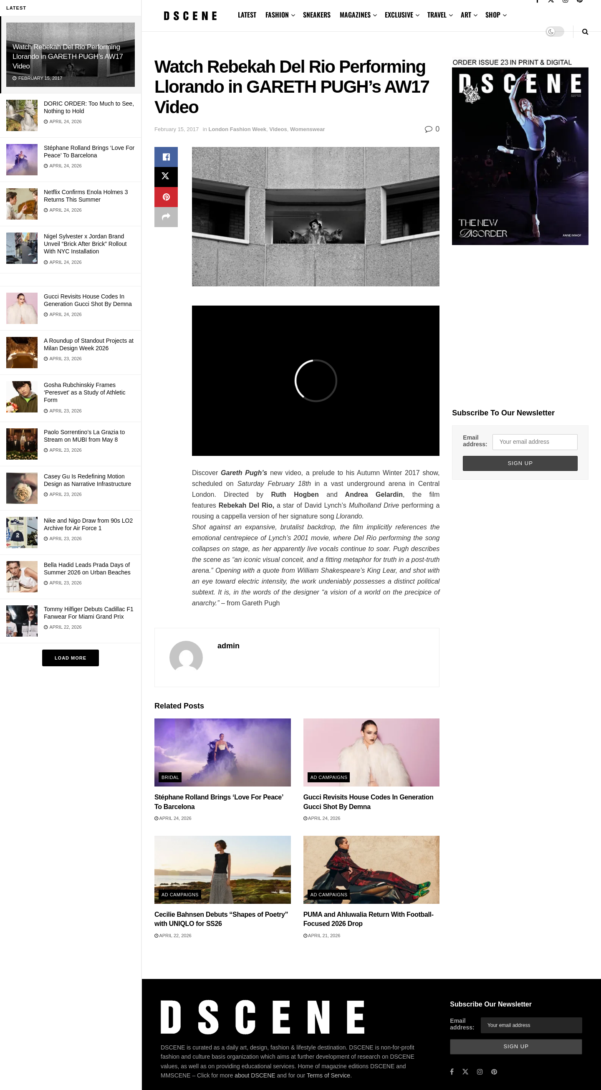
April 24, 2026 (173, 818)
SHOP (492, 15)
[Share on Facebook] (166, 157)
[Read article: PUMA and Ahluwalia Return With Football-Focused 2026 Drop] (371, 870)
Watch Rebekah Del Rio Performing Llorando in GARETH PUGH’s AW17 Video (68, 56)
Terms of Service (328, 1075)
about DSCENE (255, 1075)
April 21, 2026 (322, 935)
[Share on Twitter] (166, 177)
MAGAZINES (355, 15)
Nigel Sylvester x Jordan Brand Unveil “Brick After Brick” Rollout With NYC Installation (85, 244)
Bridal (170, 777)
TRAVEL (437, 15)
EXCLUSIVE (399, 15)
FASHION (277, 15)
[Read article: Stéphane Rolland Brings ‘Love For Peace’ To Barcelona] (222, 752)
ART (466, 15)
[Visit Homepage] (190, 15)
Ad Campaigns (329, 777)
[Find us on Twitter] (465, 1072)
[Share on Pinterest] (166, 197)
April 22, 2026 (173, 935)
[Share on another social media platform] (166, 217)
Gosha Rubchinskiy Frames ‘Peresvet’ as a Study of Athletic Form (85, 392)
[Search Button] (585, 31)
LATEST (247, 15)
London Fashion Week (237, 129)
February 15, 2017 (176, 129)
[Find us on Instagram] (480, 1072)
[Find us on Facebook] (452, 1072)
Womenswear (307, 129)
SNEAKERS (317, 15)
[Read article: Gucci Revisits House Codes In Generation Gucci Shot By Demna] (371, 752)
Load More (70, 657)
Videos (278, 129)
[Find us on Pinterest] (494, 1072)
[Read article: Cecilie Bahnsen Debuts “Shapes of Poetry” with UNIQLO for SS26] (222, 870)
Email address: (475, 441)
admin (228, 646)
